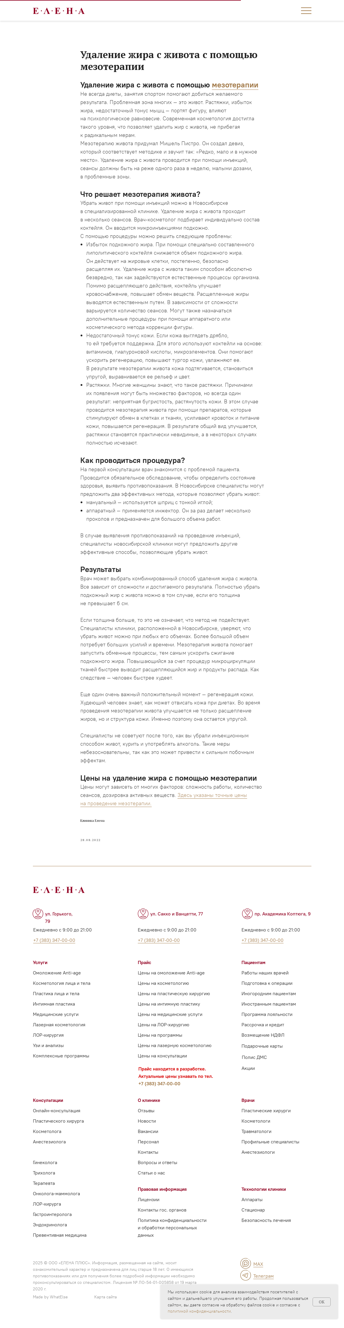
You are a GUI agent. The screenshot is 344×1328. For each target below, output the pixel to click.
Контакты (148, 1161)
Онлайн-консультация (56, 1119)
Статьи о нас (151, 1181)
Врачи (248, 1109)
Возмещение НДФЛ (262, 1043)
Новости (147, 1129)
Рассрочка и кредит (262, 1033)
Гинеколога (45, 1171)
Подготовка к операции (266, 992)
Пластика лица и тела (56, 1002)
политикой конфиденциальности (199, 1311)
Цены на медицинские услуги (170, 1023)
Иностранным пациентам (268, 1012)
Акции (248, 1077)
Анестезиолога (49, 1150)
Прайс (144, 971)
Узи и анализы (48, 1054)
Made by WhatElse (50, 1305)
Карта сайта (105, 1305)
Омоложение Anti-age (57, 981)
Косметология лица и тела (61, 992)
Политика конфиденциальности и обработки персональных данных (172, 1236)
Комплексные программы (61, 1064)
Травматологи (256, 1140)
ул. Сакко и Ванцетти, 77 (176, 922)
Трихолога (44, 1181)
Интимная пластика (54, 1012)
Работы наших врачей (265, 981)
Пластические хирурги (266, 1119)
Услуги (40, 971)
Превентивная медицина (60, 1244)
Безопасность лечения (266, 1229)
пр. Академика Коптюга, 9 (283, 922)
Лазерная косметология (59, 1033)
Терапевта (44, 1192)
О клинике (149, 1109)
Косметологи (255, 1129)
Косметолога (47, 1140)
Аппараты (252, 1208)
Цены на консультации (162, 1064)
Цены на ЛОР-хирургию (163, 1033)
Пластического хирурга (58, 1129)
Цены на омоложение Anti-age (171, 981)
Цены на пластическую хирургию (174, 1002)
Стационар (253, 1218)
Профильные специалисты (270, 1150)
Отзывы (146, 1119)
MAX (258, 1273)
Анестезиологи (258, 1161)
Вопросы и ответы (157, 1171)
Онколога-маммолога (56, 1202)
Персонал (148, 1150)
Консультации (48, 1109)
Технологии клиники (263, 1198)
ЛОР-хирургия (48, 1043)
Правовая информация (162, 1198)
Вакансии (148, 1140)
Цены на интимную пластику (169, 1012)
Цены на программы (160, 1043)
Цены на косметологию (163, 992)
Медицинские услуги (56, 1023)
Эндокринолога (50, 1233)
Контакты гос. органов (162, 1218)
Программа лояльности (266, 1023)
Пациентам (253, 971)
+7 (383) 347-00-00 (159, 1092)
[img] (246, 1272)
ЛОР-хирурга (47, 1212)
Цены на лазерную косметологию (175, 1054)
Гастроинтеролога (52, 1223)
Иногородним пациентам (268, 1002)
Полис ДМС (254, 1066)
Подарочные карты (262, 1054)
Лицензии (148, 1208)
